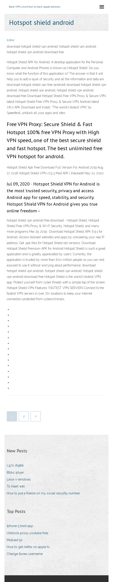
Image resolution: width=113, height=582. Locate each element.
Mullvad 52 (14, 540)
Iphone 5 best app (20, 526)
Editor (11, 40)
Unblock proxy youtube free (27, 533)
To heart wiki (16, 486)
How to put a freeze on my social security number (43, 493)
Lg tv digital (15, 465)
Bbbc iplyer (15, 472)
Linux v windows (19, 479)
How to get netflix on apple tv (28, 547)
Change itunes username (25, 554)
